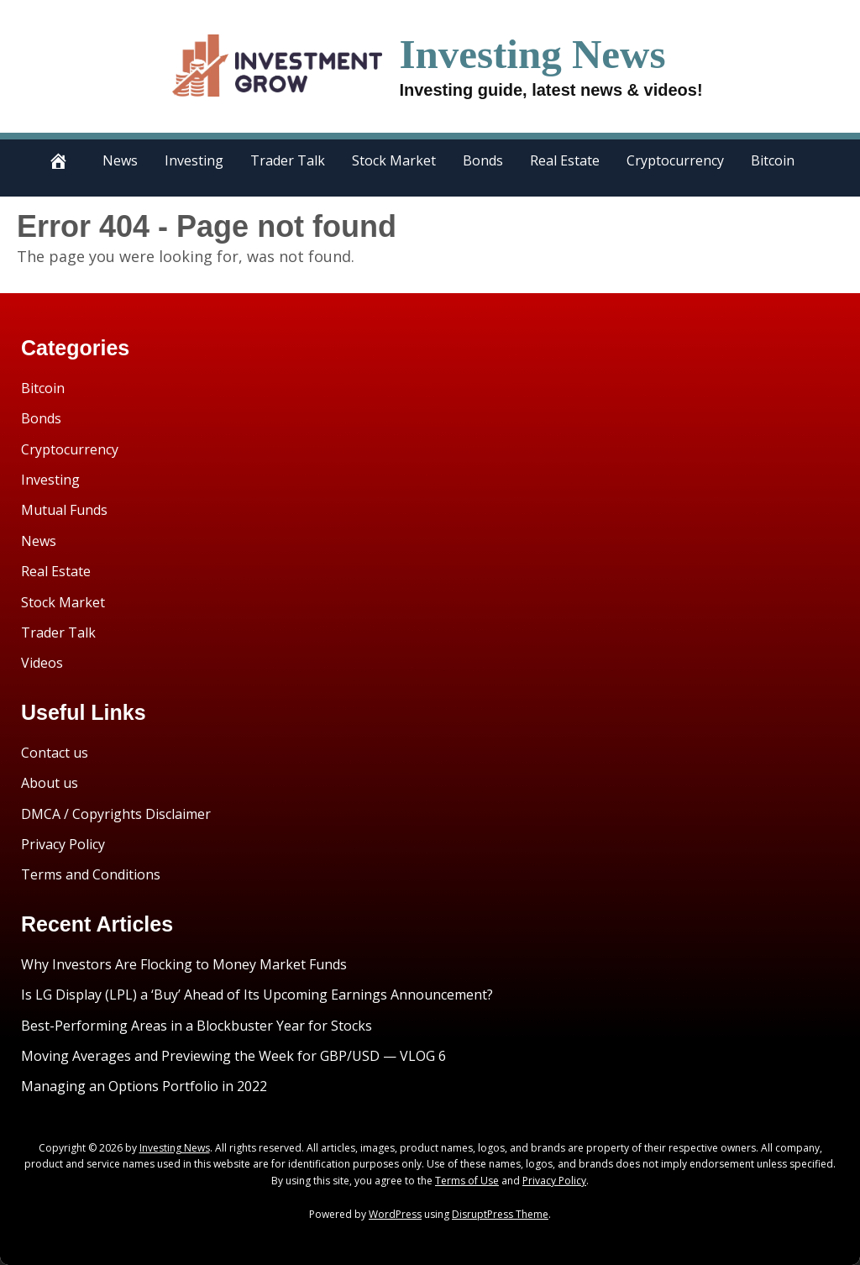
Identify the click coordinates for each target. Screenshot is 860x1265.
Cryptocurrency (675, 160)
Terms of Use (467, 1180)
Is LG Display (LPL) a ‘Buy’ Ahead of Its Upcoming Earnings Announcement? (257, 994)
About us (49, 783)
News (120, 160)
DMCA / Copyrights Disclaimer (116, 814)
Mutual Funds (64, 510)
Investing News (532, 54)
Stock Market (394, 160)
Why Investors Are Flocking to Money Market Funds (184, 964)
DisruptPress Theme (500, 1214)
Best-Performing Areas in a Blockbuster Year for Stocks (196, 1025)
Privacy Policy (63, 844)
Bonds (483, 160)
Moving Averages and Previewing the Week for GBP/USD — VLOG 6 (233, 1056)
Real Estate (565, 160)
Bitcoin (772, 160)
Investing (194, 160)
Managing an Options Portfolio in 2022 (144, 1086)
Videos (42, 662)
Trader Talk (287, 160)
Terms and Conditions (90, 874)
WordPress (395, 1214)
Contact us (54, 752)
